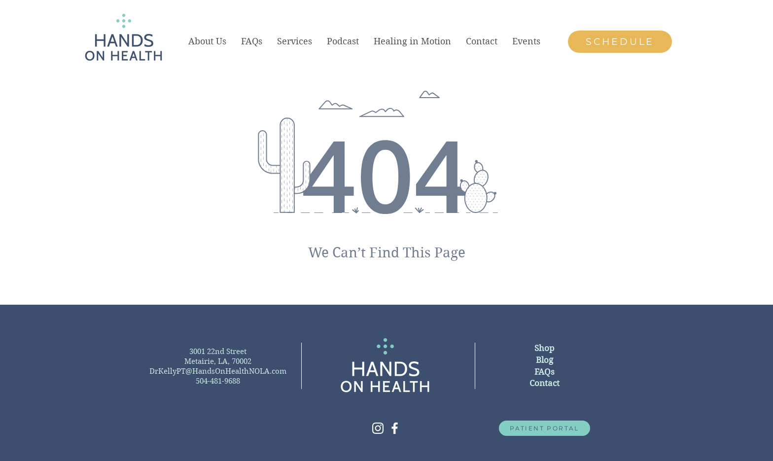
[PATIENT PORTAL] (544, 428)
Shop (544, 348)
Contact (544, 383)
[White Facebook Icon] (394, 428)
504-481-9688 (218, 381)
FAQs (544, 372)
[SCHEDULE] (620, 42)
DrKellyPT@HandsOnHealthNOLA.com (217, 371)
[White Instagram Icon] (378, 428)
